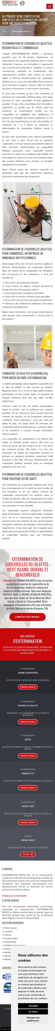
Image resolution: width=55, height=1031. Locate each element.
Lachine (8, 931)
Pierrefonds (10, 942)
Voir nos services (27, 686)
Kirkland (8, 952)
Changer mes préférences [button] (33, 1019)
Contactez (8, 580)
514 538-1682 (27, 854)
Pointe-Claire (11, 938)
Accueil (5, 31)
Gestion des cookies (9, 1029)
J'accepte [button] (33, 1006)
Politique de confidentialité (14, 896)
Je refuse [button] (33, 1012)
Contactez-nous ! (27, 617)
